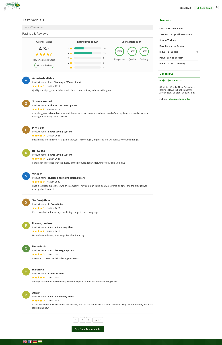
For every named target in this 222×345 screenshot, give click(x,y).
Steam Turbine (167, 40)
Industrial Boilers (168, 51)
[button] (180, 99)
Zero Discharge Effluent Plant (175, 34)
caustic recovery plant (171, 28)
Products (165, 20)
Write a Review (44, 65)
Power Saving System (171, 57)
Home (26, 27)
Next (98, 320)
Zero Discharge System (172, 46)
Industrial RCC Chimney (172, 63)
